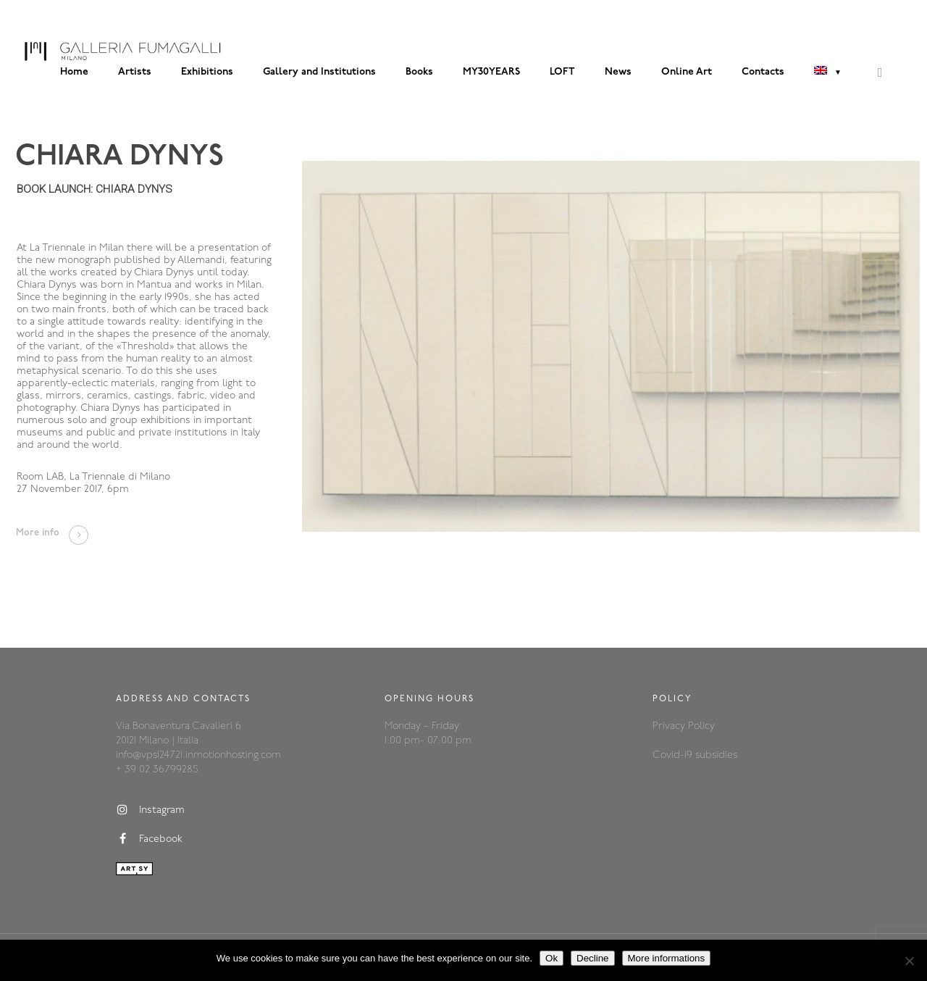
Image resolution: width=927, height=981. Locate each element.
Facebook (149, 839)
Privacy (670, 726)
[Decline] (909, 960)
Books (419, 72)
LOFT (562, 72)
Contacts (763, 72)
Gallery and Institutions (319, 72)
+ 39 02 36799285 (157, 769)
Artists (134, 72)
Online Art (686, 72)
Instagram (150, 810)
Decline (592, 958)
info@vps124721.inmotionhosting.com (198, 755)
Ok (551, 958)
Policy (701, 726)
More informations (666, 958)
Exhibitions (207, 72)
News (618, 72)
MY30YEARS (491, 72)
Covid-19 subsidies (695, 755)
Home (74, 72)
